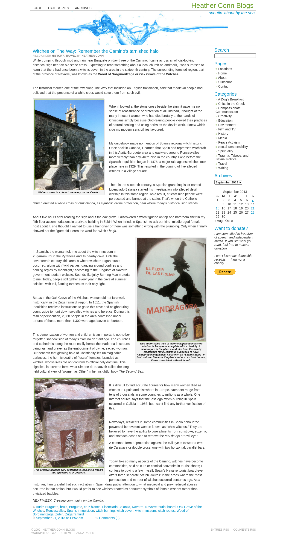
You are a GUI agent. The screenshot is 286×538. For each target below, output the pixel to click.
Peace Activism (229, 142)
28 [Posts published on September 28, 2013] (252, 212)
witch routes (166, 510)
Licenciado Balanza (116, 507)
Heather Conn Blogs (222, 5)
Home (222, 73)
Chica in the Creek (231, 104)
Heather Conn (93, 55)
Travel (71, 55)
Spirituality (225, 151)
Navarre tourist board (160, 507)
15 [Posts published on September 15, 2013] (217, 208)
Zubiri (59, 514)
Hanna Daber (84, 533)
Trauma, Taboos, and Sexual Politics (232, 157)
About (222, 77)
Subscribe (225, 82)
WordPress (40, 533)
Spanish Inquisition (80, 510)
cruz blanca (92, 507)
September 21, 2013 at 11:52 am (59, 518)
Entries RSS (219, 529)
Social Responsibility (233, 147)
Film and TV (227, 129)
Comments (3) (109, 518)
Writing (223, 168)
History (58, 55)
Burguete (75, 507)
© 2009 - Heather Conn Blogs (53, 529)
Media (222, 138)
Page (37, 8)
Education (225, 120)
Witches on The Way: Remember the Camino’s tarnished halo (96, 51)
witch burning (105, 510)
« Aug (218, 221)
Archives (83, 8)
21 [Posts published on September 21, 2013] (252, 208)
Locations (225, 69)
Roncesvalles (55, 510)
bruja (63, 507)
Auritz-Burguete (47, 507)
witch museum (145, 510)
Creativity (225, 116)
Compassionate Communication (228, 110)
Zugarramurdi (75, 514)
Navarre (137, 507)
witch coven (125, 510)
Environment (227, 125)
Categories (58, 8)
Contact (223, 86)
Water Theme (62, 533)
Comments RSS (244, 529)
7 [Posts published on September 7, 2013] (253, 200)
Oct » (229, 221)
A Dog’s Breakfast (231, 99)
